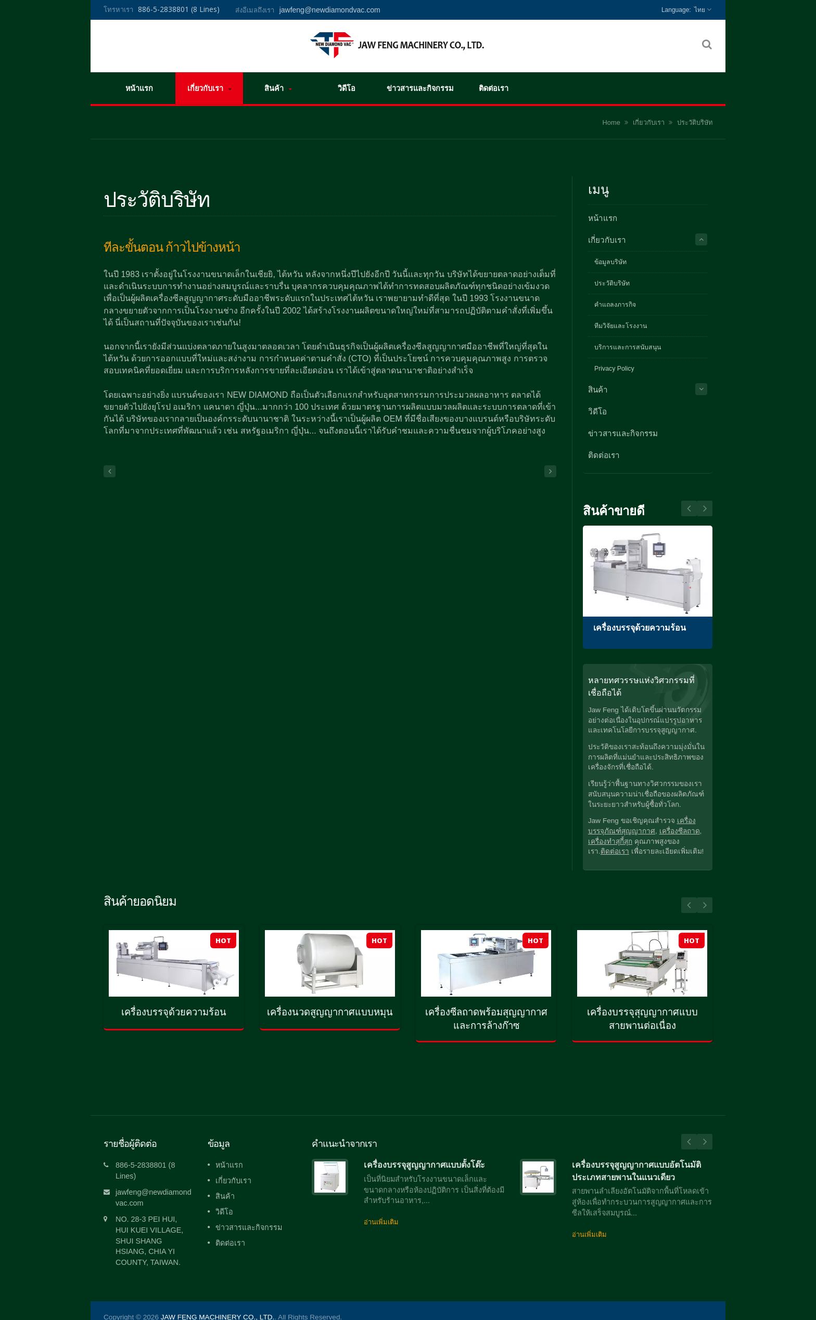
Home (611, 122)
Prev (704, 508)
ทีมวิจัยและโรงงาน (620, 326)
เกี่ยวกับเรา (209, 88)
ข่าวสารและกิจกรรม (419, 87)
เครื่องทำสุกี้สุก (610, 841)
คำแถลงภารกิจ (615, 304)
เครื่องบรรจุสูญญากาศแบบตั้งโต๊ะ (424, 1149)
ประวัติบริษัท (694, 122)
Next (689, 508)
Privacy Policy (614, 368)
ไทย (699, 10)
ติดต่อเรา (493, 87)
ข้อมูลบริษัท (610, 262)
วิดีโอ (346, 87)
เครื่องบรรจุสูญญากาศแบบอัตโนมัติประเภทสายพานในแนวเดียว (636, 1155)
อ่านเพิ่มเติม (381, 1206)
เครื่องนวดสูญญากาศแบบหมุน (330, 1012)
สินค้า (278, 88)
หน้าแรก (139, 87)
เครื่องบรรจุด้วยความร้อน (639, 627)
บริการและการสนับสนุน (627, 347)
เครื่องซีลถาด (679, 831)
